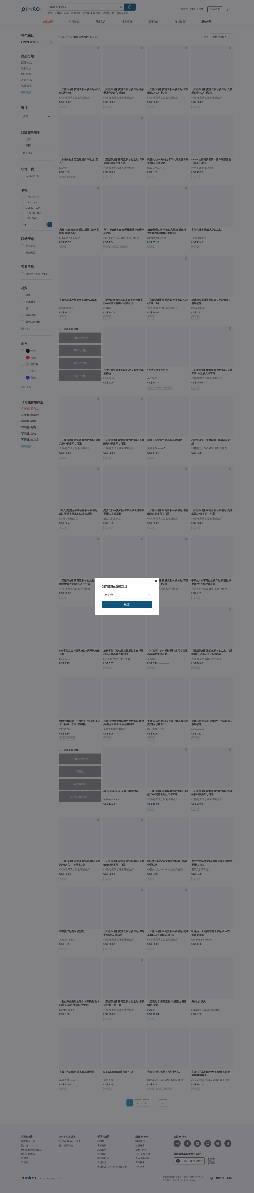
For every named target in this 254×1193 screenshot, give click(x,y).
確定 (127, 604)
